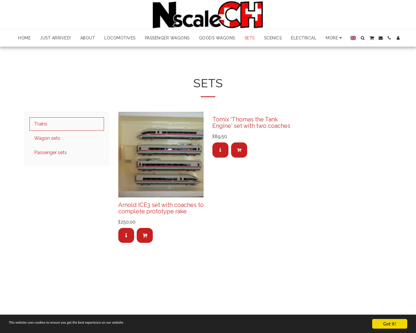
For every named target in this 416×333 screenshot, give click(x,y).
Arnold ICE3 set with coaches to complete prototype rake (161, 208)
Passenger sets (50, 152)
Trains (40, 124)
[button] (362, 38)
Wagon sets (47, 138)
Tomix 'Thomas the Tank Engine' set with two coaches (251, 122)
